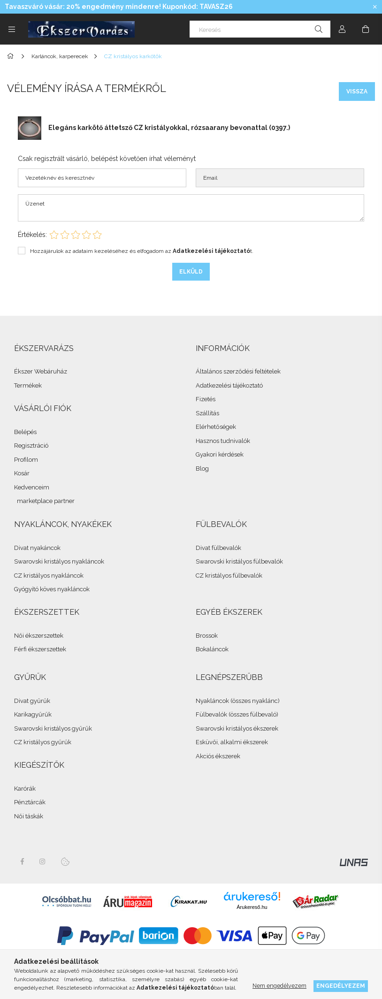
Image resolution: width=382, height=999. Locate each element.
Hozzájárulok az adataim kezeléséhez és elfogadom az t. (141, 251)
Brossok (207, 635)
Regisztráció (31, 445)
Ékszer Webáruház (40, 371)
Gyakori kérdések (220, 454)
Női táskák (28, 816)
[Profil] (342, 29)
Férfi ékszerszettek (40, 649)
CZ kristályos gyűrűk (42, 742)
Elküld (191, 271)
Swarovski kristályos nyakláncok (59, 561)
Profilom (26, 459)
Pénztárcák (30, 802)
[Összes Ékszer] (12, 56)
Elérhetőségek (216, 426)
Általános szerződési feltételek (238, 371)
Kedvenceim (31, 487)
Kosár (22, 473)
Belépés (25, 431)
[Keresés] (260, 29)
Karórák (25, 788)
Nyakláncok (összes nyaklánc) (238, 700)
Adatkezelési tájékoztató (229, 385)
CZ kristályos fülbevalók (229, 575)
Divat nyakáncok (37, 547)
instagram (43, 861)
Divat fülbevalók (218, 547)
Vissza (356, 91)
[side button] (11, 29)
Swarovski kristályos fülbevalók (239, 561)
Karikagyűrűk (33, 714)
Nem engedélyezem (279, 985)
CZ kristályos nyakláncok (49, 575)
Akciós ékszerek (218, 756)
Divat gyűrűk (32, 700)
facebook (22, 861)
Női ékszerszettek (38, 635)
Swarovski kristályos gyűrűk (53, 728)
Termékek (28, 385)
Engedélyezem (340, 985)
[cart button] (365, 29)
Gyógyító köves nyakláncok (52, 589)
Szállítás (207, 413)
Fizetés (205, 399)
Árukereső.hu (252, 907)
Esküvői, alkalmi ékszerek (232, 742)
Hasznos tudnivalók (223, 440)
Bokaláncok (212, 649)
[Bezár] (375, 7)
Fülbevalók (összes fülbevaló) (237, 714)
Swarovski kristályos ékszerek (237, 728)
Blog (202, 468)
